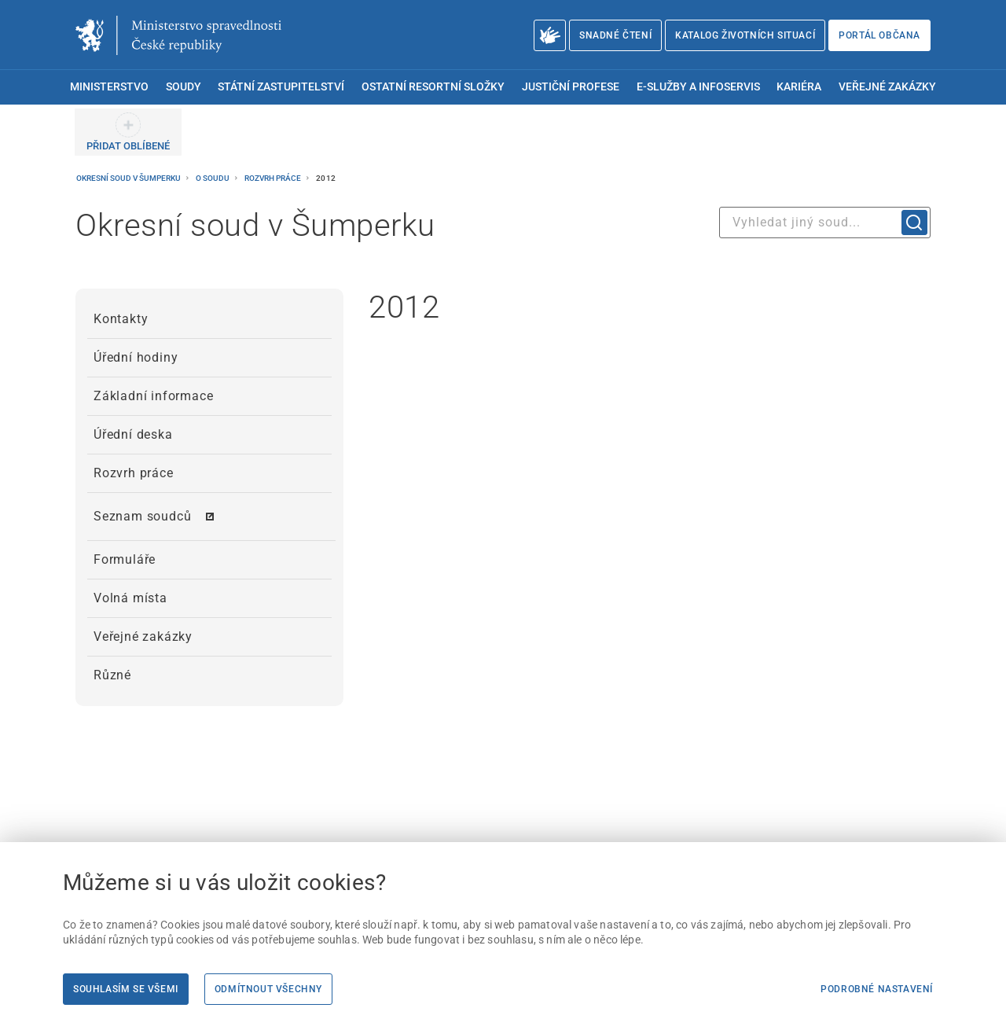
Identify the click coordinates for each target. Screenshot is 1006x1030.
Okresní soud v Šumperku (129, 178)
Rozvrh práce (273, 178)
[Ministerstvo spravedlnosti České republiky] (178, 35)
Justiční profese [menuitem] (570, 87)
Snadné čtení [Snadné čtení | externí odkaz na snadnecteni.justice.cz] (615, 35)
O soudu (213, 178)
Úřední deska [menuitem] (133, 434)
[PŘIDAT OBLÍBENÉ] (128, 132)
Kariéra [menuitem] (799, 87)
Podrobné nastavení (877, 989)
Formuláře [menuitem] (125, 559)
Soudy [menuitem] (183, 87)
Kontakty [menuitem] (121, 318)
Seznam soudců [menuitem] (142, 516)
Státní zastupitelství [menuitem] (281, 87)
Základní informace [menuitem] (153, 395)
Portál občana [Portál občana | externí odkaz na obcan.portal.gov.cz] (879, 35)
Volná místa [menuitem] (130, 597)
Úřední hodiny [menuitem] (136, 357)
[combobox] (825, 222)
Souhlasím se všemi (125, 989)
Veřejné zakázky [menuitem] (887, 87)
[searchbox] (825, 222)
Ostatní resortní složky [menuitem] (433, 87)
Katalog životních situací (745, 35)
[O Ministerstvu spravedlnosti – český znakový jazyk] (550, 35)
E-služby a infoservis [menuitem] (698, 87)
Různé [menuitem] (112, 675)
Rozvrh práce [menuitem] (134, 472)
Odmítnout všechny (268, 989)
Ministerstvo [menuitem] (109, 87)
